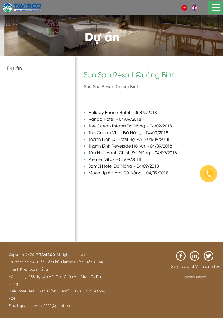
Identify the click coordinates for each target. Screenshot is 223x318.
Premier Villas (115, 159)
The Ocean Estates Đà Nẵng (130, 125)
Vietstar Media (195, 276)
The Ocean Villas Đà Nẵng (128, 132)
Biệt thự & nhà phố (29, 98)
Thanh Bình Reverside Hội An (130, 145)
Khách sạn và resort (30, 86)
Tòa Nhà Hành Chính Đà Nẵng (133, 152)
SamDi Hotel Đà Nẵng (124, 165)
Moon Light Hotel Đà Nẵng (128, 172)
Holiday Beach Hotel (123, 112)
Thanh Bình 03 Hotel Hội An (129, 139)
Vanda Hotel (115, 119)
